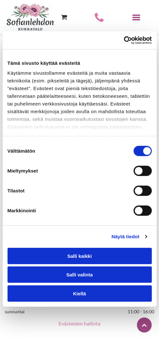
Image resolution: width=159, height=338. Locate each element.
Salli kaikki (79, 255)
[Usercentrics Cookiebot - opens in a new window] (124, 40)
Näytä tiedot (125, 236)
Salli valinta (79, 274)
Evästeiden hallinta (79, 323)
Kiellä (79, 293)
